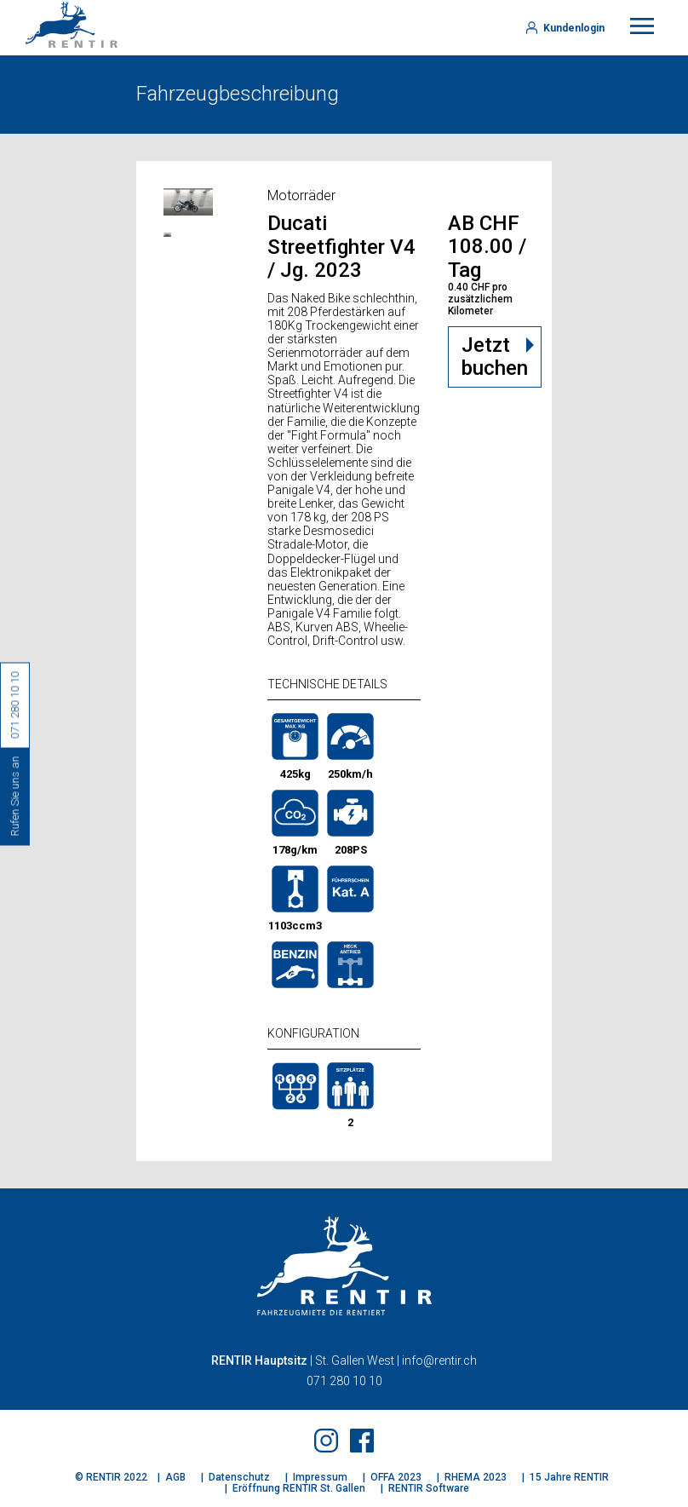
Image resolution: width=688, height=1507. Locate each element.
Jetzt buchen (495, 357)
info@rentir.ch (439, 1360)
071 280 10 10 (344, 1381)
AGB (175, 1477)
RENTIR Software (428, 1488)
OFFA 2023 (395, 1477)
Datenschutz (239, 1477)
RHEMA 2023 (475, 1477)
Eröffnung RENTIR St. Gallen (298, 1488)
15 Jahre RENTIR (569, 1477)
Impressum (320, 1477)
